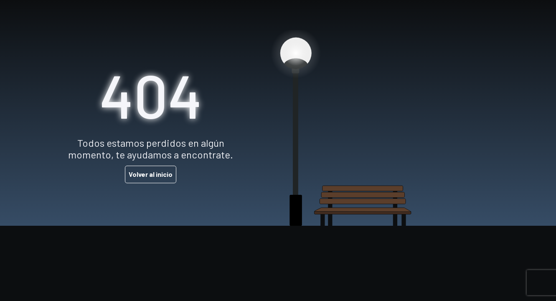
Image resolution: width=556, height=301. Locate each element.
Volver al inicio (151, 175)
